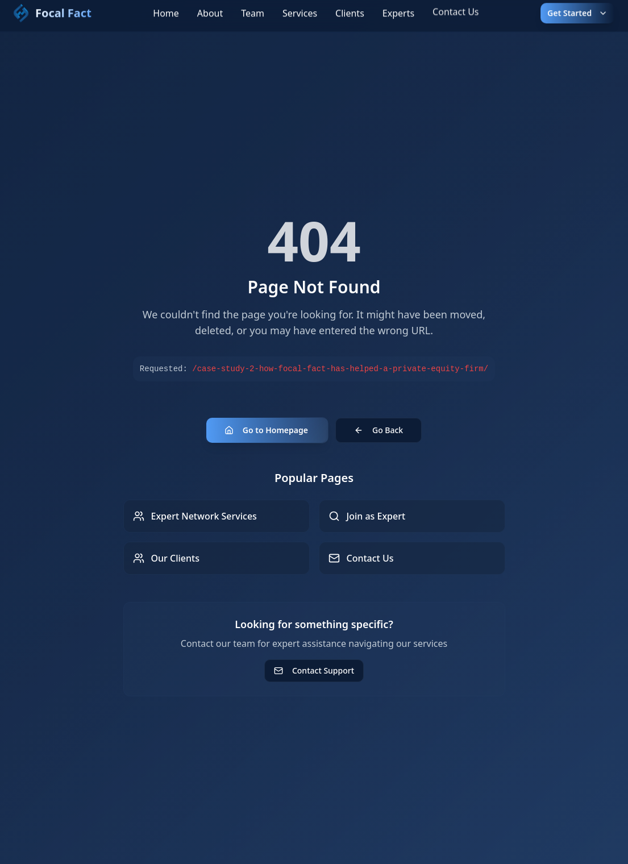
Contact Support (314, 670)
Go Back (378, 430)
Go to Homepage (266, 430)
